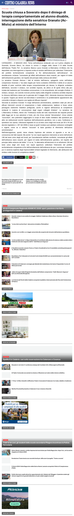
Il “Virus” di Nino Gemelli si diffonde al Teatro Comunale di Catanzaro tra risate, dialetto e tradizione (41, 381)
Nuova (5, 188)
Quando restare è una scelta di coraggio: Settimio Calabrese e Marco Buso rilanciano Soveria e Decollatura (40, 216)
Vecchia (69, 188)
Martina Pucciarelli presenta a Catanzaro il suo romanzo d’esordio (31, 389)
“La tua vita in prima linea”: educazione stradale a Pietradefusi (30, 224)
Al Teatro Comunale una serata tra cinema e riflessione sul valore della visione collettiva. (38, 373)
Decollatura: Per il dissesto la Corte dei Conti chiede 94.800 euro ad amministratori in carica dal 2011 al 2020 (12, 182)
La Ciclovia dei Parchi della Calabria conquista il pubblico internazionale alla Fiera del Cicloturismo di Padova (41, 280)
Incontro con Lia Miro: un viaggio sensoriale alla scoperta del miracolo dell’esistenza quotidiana (40, 232)
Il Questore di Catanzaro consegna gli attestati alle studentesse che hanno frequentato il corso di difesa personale (41, 264)
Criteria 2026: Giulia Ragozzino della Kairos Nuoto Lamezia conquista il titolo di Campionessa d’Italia (40, 467)
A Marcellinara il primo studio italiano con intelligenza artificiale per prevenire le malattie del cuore (36, 181)
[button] (2, 2)
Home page (5, 8)
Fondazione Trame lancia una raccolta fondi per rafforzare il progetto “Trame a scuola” (37, 458)
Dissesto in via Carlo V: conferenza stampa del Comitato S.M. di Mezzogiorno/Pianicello (38, 365)
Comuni (12, 8)
